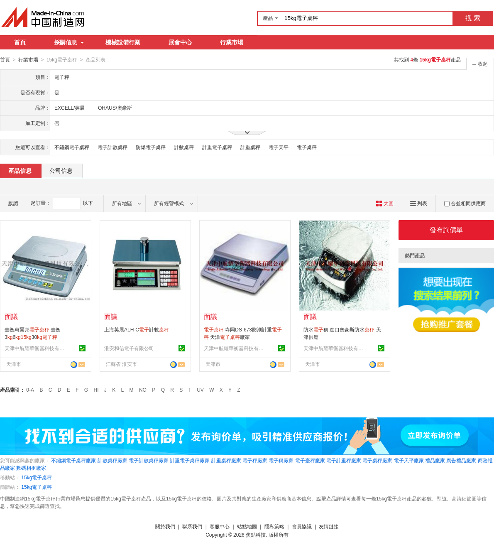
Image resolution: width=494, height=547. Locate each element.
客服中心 (220, 526)
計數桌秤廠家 (112, 460)
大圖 (384, 203)
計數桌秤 (184, 147)
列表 (418, 203)
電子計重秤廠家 (343, 460)
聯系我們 (192, 526)
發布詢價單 (446, 229)
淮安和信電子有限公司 (129, 348)
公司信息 (61, 170)
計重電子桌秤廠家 (190, 460)
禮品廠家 (435, 460)
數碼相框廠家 (31, 468)
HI (96, 389)
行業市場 (231, 42)
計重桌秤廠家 (226, 460)
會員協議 (302, 526)
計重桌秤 (250, 147)
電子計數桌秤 (112, 147)
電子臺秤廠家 (310, 460)
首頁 (20, 42)
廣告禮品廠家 (461, 460)
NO (143, 389)
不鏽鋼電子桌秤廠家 (73, 460)
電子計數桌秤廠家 (149, 460)
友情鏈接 (329, 526)
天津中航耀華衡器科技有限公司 (36, 348)
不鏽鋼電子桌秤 (71, 147)
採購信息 (69, 42)
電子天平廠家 (409, 460)
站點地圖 (247, 526)
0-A (30, 389)
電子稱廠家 (281, 460)
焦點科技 (256, 534)
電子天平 (279, 147)
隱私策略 (274, 526)
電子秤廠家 (254, 460)
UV (200, 389)
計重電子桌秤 (217, 147)
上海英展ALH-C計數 (136, 329)
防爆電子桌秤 (151, 147)
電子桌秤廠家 (377, 460)
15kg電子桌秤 (36, 477)
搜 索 (472, 18)
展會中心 (180, 42)
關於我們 (165, 526)
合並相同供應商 (465, 203)
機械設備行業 (122, 42)
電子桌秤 (307, 147)
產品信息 (20, 170)
